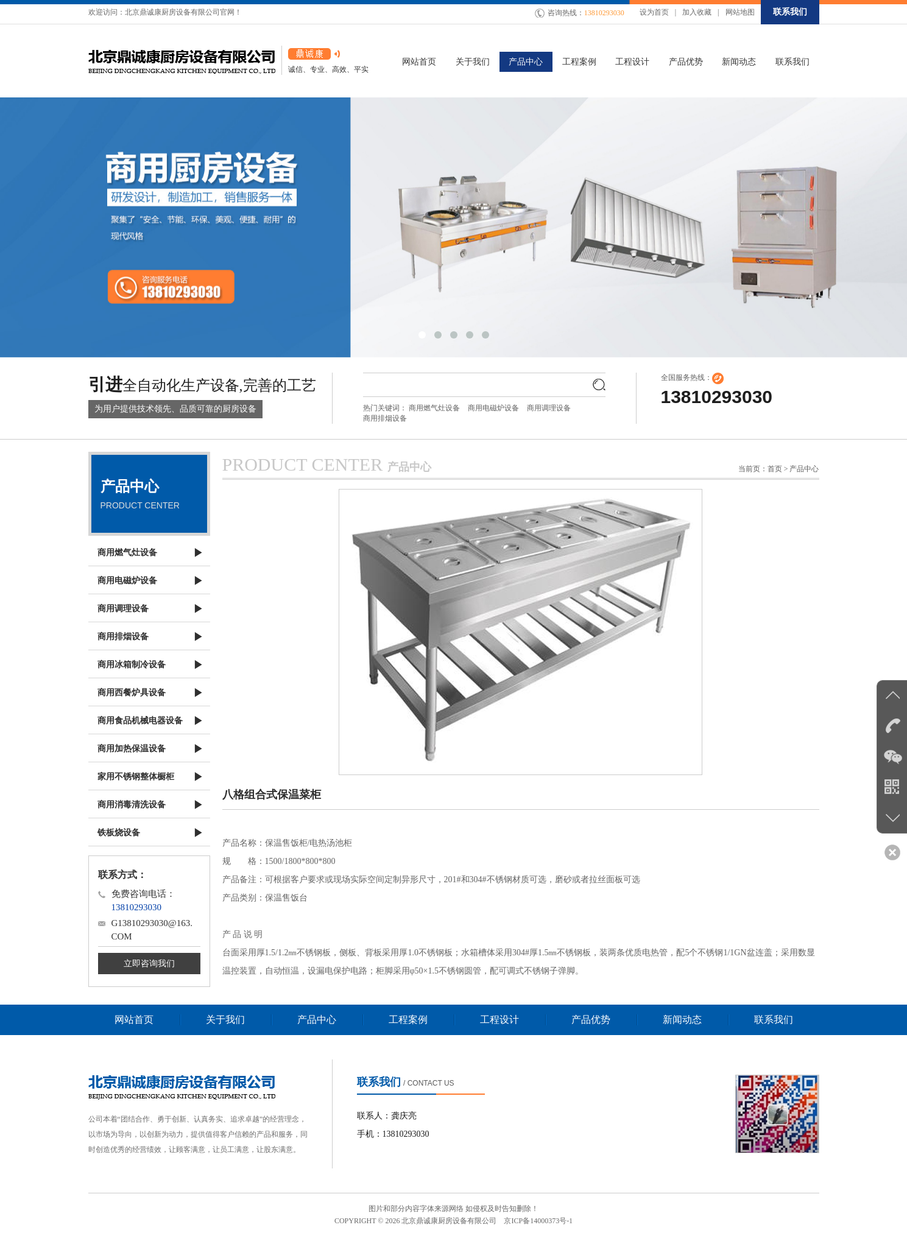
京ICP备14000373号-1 (538, 1221)
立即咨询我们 (149, 963)
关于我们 (225, 1019)
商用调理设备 (549, 408)
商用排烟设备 (385, 418)
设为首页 (654, 12)
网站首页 (134, 1019)
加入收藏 (696, 12)
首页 (775, 469)
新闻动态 (682, 1019)
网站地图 (740, 12)
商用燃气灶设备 (434, 408)
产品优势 (590, 1019)
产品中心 (316, 1019)
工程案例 (408, 1019)
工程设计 (499, 1019)
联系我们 (790, 11)
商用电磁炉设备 (493, 408)
